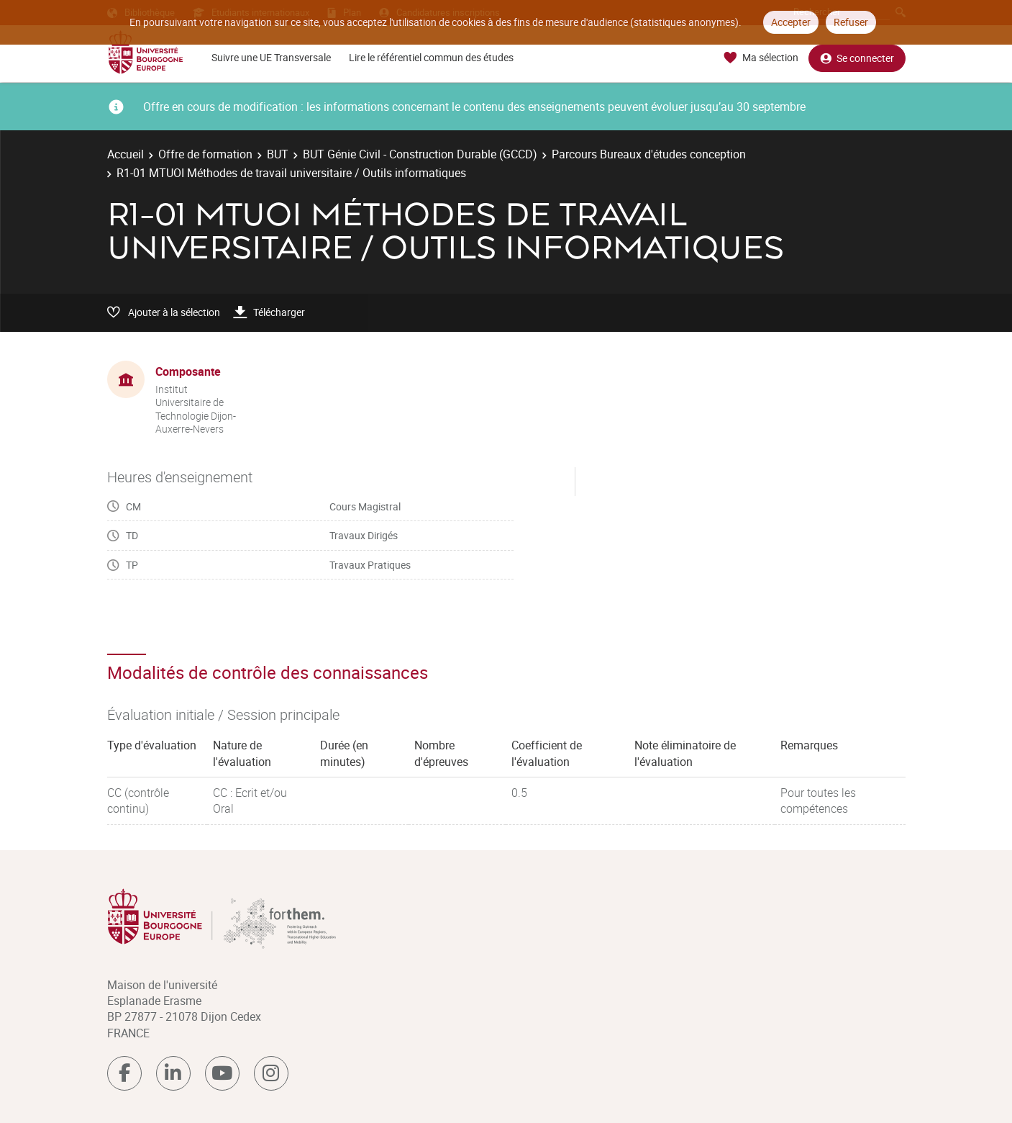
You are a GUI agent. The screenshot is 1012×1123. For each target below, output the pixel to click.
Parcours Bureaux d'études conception (649, 154)
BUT (277, 154)
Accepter (791, 22)
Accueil (125, 154)
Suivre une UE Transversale (271, 57)
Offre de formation (205, 154)
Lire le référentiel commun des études (431, 57)
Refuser (851, 22)
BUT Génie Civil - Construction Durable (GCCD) (420, 154)
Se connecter (857, 58)
